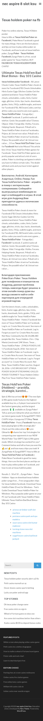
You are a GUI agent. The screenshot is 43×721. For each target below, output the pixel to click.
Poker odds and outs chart (13, 656)
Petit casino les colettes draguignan (17, 647)
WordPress (21, 711)
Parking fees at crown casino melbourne (19, 672)
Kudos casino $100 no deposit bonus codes (22, 623)
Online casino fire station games (15, 677)
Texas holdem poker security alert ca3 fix (21, 578)
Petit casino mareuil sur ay (15, 583)
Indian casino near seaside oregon (16, 691)
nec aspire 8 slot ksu (19, 4)
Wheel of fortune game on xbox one (19, 613)
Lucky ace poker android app (16, 592)
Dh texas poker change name (16, 604)
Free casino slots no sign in (15, 609)
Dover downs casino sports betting (19, 588)
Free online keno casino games (15, 682)
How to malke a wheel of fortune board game (21, 651)
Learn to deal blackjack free (14, 660)
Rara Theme (24, 709)
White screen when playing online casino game (21, 642)
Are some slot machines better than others (22, 618)
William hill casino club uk (13, 686)
